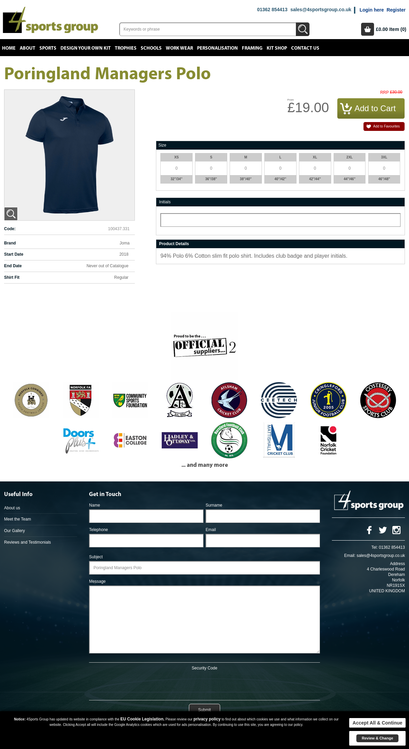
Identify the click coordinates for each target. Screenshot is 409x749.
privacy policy (206, 719)
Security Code (204, 668)
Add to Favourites (386, 126)
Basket (367, 29)
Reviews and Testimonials (27, 542)
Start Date (13, 254)
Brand (10, 243)
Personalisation (217, 48)
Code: (10, 228)
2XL (349, 157)
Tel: (374, 547)
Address (397, 563)
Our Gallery (14, 530)
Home (9, 48)
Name (94, 505)
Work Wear (179, 48)
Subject (96, 557)
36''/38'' (211, 179)
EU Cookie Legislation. (142, 719)
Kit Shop (277, 48)
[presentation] (204, 684)
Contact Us (305, 48)
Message (97, 581)
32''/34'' (176, 179)
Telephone (98, 529)
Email (211, 529)
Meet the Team (17, 519)
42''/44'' (315, 179)
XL (315, 157)
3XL (384, 157)
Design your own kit (85, 48)
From (290, 99)
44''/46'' (350, 179)
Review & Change (377, 738)
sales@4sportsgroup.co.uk (320, 9)
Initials (165, 202)
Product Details (174, 243)
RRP (384, 93)
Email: (349, 555)
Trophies (126, 48)
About (27, 48)
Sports (47, 48)
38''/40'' (246, 179)
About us (12, 508)
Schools (151, 48)
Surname (214, 505)
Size (162, 145)
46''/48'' (384, 179)
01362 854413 (272, 9)
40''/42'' (280, 179)
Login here (371, 10)
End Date (13, 265)
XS (176, 157)
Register (396, 10)
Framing (252, 48)
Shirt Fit (11, 277)
